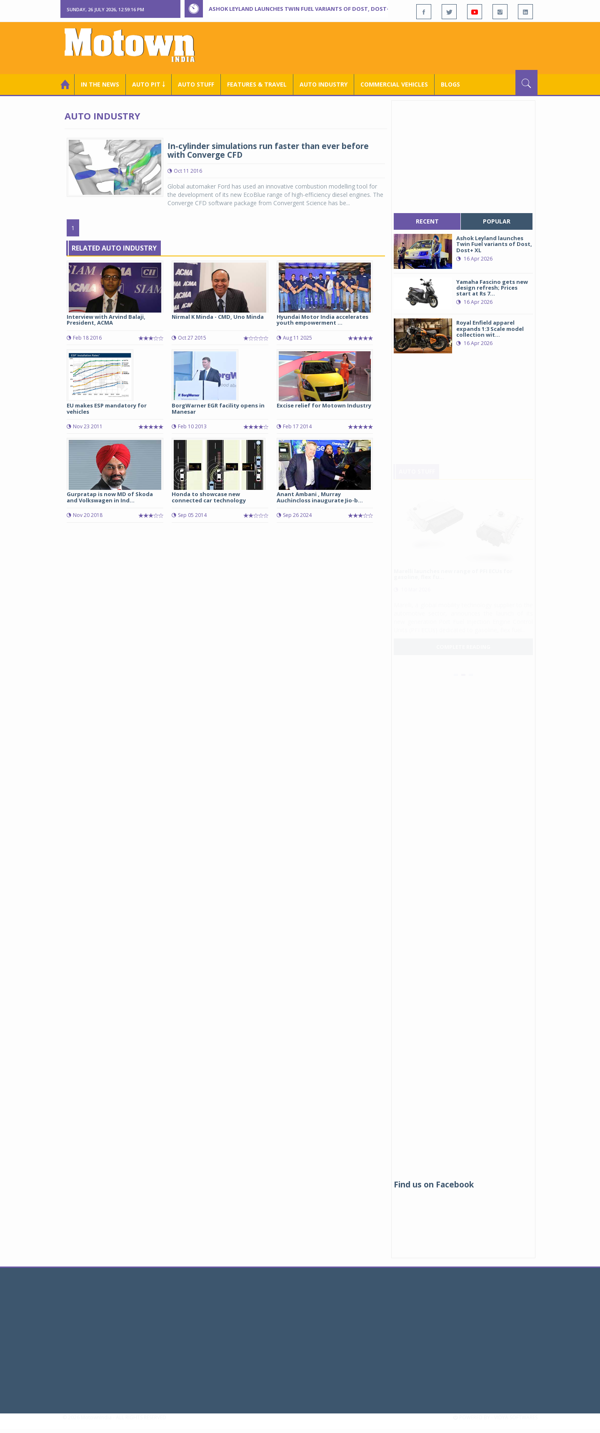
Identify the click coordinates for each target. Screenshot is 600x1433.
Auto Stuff (196, 84)
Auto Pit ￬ (148, 84)
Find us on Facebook (434, 1184)
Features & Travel (257, 84)
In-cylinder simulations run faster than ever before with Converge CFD (268, 150)
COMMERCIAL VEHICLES (394, 84)
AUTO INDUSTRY (324, 84)
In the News (100, 84)
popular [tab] (496, 221)
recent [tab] (427, 221)
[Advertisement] (386, 47)
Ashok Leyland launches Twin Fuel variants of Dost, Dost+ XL (303, 8)
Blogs (450, 84)
